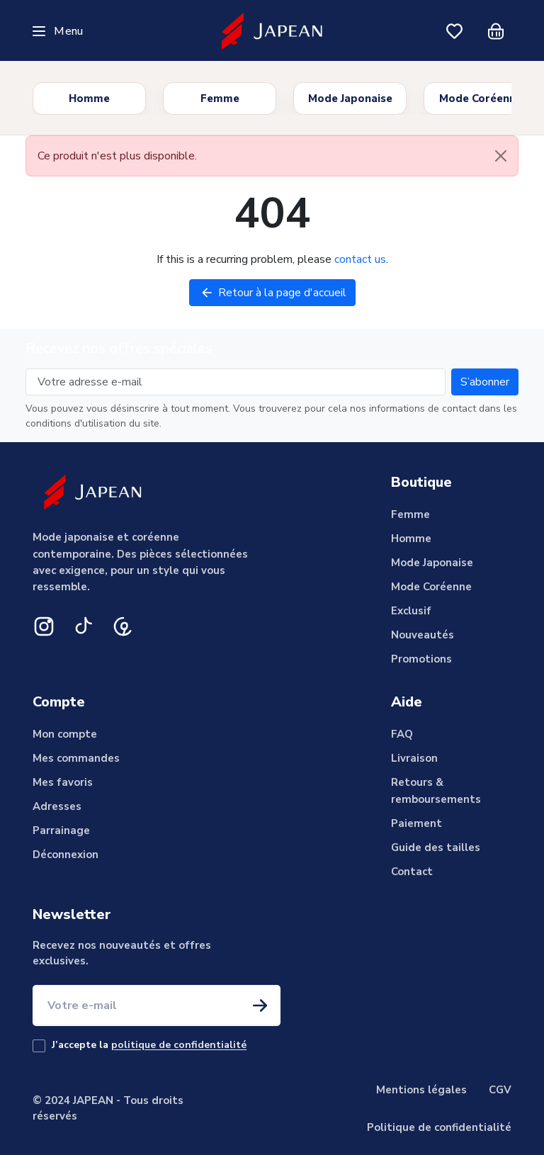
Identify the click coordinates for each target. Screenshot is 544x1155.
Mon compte (65, 734)
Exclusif (411, 611)
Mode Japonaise (350, 98)
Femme (219, 98)
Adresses (57, 806)
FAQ (402, 734)
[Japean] (272, 31)
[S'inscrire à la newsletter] (260, 1005)
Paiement (416, 823)
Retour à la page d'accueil (272, 292)
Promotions (421, 659)
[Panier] (495, 31)
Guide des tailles (435, 847)
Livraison (414, 758)
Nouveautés (422, 635)
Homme (89, 98)
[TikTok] (83, 626)
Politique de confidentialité (439, 1127)
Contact (412, 871)
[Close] (501, 156)
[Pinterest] (123, 626)
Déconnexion (65, 854)
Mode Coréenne (480, 98)
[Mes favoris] (454, 31)
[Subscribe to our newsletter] (484, 381)
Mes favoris (63, 782)
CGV (500, 1090)
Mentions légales (421, 1090)
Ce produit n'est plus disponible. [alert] (278, 156)
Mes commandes (76, 758)
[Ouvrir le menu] (58, 31)
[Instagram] (44, 626)
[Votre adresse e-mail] (236, 381)
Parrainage (61, 830)
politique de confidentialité (178, 1045)
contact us (360, 259)
